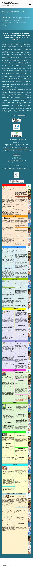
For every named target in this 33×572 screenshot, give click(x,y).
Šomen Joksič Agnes (18, 150)
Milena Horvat (21, 115)
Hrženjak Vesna (23, 146)
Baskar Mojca (8, 144)
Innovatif (12, 565)
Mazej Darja (24, 147)
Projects (24, 11)
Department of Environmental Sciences (10, 3)
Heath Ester (16, 146)
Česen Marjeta (15, 144)
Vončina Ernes (27, 150)
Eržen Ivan (22, 144)
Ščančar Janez (8, 150)
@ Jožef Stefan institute (9, 5)
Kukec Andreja (17, 147)
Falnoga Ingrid (9, 146)
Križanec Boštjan (9, 147)
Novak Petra (12, 149)
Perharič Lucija (18, 149)
